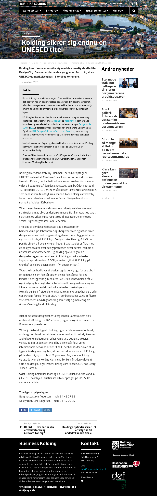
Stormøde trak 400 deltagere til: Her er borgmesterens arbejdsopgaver (113, 88)
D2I (34, 131)
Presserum (48, 63)
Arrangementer (97, 10)
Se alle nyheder (109, 198)
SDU (25, 127)
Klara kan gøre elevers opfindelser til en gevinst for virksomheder (115, 177)
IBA (32, 127)
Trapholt (57, 120)
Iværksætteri (31, 10)
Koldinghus (70, 120)
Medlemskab (72, 10)
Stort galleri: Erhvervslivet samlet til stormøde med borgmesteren (114, 117)
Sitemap (100, 3)
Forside (23, 63)
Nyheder (62, 63)
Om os (118, 10)
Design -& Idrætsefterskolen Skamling (56, 131)
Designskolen (85, 124)
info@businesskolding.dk (93, 469)
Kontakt (116, 3)
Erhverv (52, 10)
